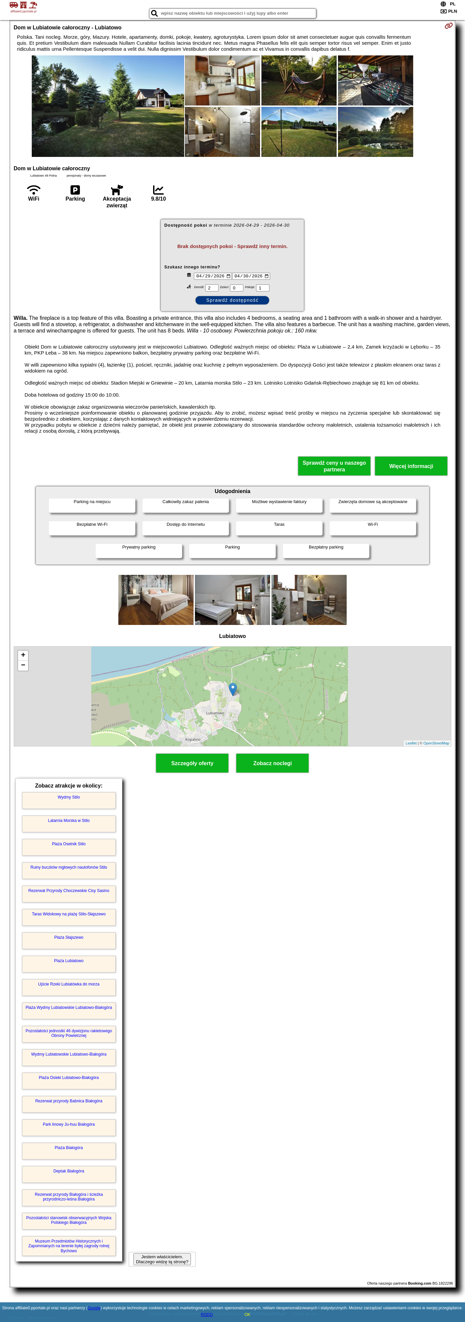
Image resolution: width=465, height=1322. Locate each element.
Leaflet (411, 743)
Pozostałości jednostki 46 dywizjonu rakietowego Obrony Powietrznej (68, 1033)
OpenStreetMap (437, 743)
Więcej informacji (411, 466)
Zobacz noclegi (272, 763)
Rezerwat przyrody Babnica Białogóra (68, 1101)
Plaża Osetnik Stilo (69, 844)
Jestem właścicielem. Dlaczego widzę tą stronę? (162, 1259)
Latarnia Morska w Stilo (69, 820)
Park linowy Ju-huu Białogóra (69, 1124)
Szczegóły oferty (192, 763)
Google (94, 1308)
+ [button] (23, 656)
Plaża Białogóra (69, 1147)
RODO (207, 1314)
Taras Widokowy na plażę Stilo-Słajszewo (69, 914)
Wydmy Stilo (69, 797)
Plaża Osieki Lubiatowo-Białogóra (69, 1077)
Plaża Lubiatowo (69, 960)
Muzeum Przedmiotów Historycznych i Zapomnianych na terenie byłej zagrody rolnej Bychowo (68, 1246)
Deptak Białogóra (68, 1171)
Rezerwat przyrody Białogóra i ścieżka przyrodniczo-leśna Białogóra (69, 1196)
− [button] (23, 666)
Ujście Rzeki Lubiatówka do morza (68, 984)
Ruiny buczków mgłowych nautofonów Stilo (68, 867)
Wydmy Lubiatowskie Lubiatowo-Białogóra (68, 1054)
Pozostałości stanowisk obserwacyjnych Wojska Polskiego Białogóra (69, 1220)
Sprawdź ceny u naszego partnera (334, 466)
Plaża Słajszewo (68, 937)
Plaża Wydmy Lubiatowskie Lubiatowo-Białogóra (68, 1007)
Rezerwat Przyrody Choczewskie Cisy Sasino (68, 890)
